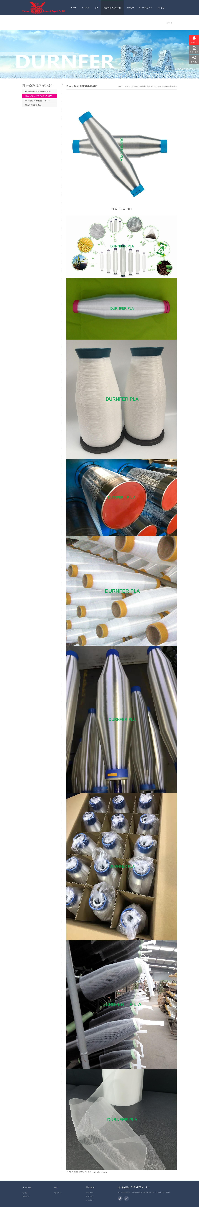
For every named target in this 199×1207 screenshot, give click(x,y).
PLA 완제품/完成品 (33, 105)
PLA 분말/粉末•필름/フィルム (37, 100)
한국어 (130, 86)
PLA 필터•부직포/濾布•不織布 (37, 91)
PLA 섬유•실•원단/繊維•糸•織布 (163, 86)
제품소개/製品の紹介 (142, 86)
